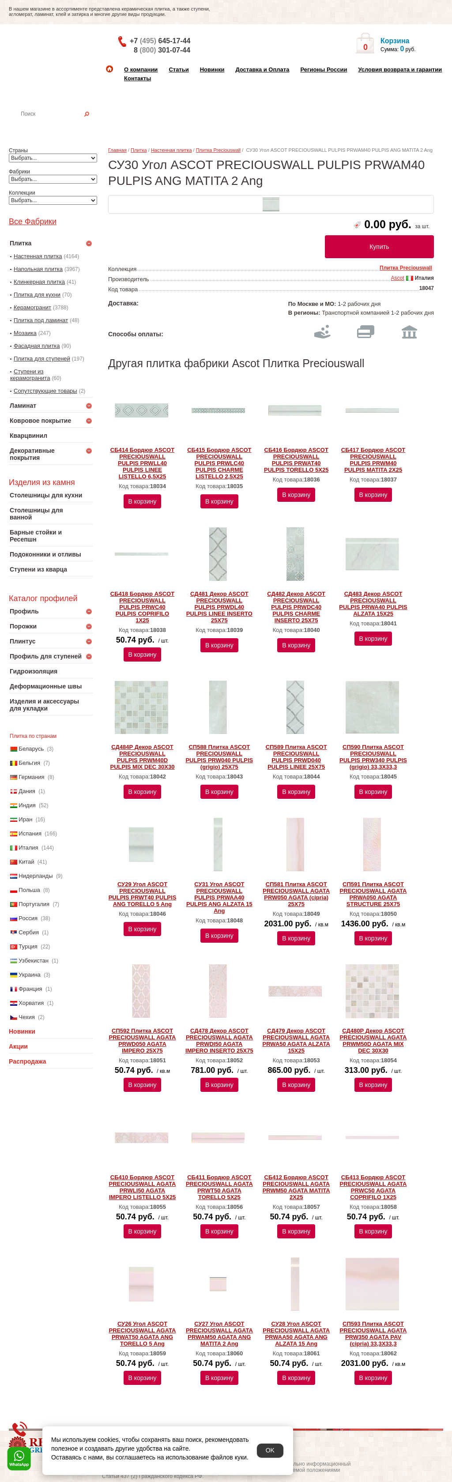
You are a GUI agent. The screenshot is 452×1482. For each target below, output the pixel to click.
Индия (27, 805)
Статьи (178, 69)
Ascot (397, 278)
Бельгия (29, 763)
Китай (26, 861)
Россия (28, 918)
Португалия (34, 904)
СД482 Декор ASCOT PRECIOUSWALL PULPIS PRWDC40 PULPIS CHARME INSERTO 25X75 (296, 607)
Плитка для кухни (37, 294)
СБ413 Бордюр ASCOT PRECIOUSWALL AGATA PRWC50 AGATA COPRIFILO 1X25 (373, 1187)
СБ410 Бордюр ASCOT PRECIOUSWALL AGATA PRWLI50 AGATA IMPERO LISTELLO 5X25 (142, 1187)
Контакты (137, 78)
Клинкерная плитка (39, 281)
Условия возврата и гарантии (400, 69)
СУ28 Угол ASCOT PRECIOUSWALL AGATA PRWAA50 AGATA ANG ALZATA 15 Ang (296, 1333)
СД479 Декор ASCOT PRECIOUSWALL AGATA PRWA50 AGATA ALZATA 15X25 (296, 1040)
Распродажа (27, 1061)
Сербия (29, 932)
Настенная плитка (60, 126)
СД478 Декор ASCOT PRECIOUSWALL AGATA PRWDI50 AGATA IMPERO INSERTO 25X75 (219, 1040)
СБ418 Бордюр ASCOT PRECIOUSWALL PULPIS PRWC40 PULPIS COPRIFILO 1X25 (142, 607)
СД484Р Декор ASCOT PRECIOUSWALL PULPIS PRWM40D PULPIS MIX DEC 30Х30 (142, 757)
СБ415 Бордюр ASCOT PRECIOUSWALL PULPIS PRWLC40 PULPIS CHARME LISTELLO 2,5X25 (219, 463)
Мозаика (25, 333)
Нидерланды (36, 876)
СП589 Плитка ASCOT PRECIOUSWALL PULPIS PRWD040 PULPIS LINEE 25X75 (296, 757)
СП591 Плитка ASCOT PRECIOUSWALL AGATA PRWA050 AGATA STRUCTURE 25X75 (373, 894)
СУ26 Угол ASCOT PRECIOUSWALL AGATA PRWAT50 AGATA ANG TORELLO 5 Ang (142, 1333)
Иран (25, 819)
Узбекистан (34, 960)
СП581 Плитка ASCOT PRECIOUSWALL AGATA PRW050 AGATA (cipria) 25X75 (296, 894)
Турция (28, 946)
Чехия (26, 1017)
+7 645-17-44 (160, 41)
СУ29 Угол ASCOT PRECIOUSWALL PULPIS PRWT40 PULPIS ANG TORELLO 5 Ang (143, 894)
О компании (141, 69)
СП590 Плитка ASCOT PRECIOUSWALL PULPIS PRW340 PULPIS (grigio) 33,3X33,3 (373, 757)
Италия (28, 847)
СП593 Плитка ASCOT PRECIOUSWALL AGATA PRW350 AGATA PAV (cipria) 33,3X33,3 (373, 1333)
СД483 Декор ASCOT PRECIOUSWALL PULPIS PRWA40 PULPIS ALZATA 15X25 (373, 604)
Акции (18, 1046)
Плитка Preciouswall (218, 150)
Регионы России (323, 69)
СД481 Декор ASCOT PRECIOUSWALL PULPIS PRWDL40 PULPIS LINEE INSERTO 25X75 (219, 607)
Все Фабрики (32, 221)
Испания (30, 833)
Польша (29, 890)
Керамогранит (32, 307)
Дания (27, 791)
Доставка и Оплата (262, 69)
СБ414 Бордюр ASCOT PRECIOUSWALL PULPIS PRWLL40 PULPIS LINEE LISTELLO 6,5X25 (142, 463)
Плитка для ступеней (42, 358)
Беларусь (31, 748)
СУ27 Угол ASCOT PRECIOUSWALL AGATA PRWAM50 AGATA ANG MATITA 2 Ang (219, 1333)
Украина (30, 974)
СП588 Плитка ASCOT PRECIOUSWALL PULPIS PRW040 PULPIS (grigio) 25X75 (219, 757)
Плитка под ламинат (41, 320)
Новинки (212, 69)
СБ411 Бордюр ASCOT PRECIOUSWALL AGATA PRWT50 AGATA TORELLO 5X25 (219, 1187)
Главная (117, 150)
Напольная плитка (38, 269)
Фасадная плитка (37, 345)
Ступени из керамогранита (30, 374)
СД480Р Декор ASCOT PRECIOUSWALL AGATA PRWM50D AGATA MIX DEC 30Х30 (373, 1040)
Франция (30, 988)
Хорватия (31, 1003)
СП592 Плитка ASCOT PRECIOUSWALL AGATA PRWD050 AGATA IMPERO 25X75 (142, 1040)
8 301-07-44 (162, 50)
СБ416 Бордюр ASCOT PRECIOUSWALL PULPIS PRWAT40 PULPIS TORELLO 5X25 (296, 460)
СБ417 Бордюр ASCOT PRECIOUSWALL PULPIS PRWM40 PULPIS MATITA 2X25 (373, 460)
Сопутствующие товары (45, 390)
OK (270, 1450)
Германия (31, 777)
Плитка (139, 150)
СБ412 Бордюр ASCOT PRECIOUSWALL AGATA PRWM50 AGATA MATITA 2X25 (296, 1187)
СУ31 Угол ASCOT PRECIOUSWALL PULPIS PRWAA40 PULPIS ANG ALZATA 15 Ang (219, 897)
